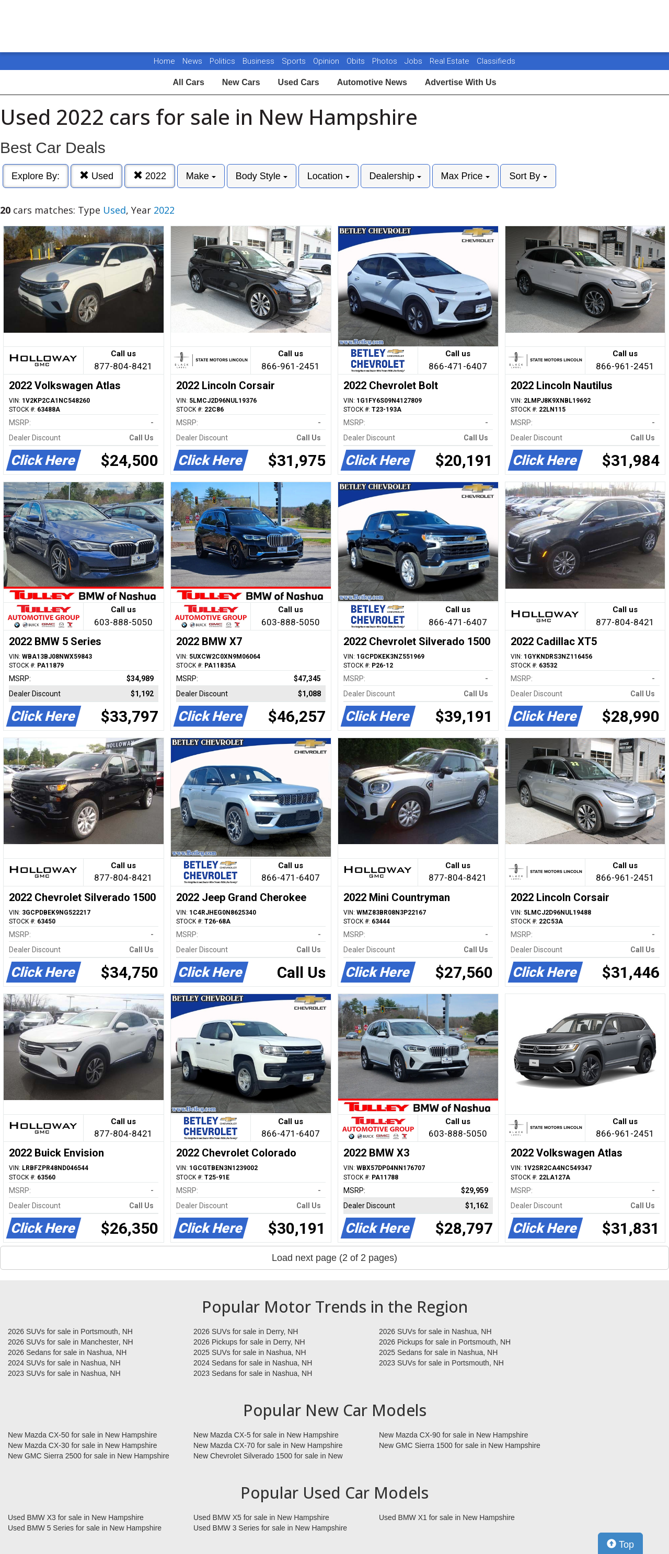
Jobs (414, 61)
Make (201, 176)
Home (164, 61)
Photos (385, 61)
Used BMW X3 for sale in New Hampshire (76, 1517)
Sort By (528, 176)
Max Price (465, 176)
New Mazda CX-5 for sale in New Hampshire (266, 1435)
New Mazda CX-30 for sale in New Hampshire (82, 1445)
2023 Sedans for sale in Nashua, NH (252, 1373)
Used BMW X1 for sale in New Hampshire (447, 1517)
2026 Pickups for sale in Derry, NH (249, 1342)
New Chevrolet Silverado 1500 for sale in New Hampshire (268, 1456)
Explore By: (35, 176)
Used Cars (298, 82)
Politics (222, 61)
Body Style (261, 176)
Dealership (395, 176)
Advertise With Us (461, 82)
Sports (295, 61)
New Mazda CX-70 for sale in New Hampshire (268, 1445)
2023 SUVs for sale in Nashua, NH (64, 1373)
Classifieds (496, 61)
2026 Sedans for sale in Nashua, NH (67, 1352)
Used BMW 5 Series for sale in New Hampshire (85, 1528)
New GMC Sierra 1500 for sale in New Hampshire (459, 1445)
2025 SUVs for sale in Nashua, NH (249, 1352)
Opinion (327, 61)
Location (328, 176)
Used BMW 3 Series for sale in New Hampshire (270, 1528)
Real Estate (450, 61)
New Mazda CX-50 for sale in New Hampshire (82, 1435)
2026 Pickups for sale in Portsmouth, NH (445, 1342)
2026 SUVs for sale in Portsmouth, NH (70, 1331)
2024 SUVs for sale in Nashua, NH (64, 1363)
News (192, 61)
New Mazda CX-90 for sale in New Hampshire (453, 1435)
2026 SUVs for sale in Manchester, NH (70, 1342)
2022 (149, 175)
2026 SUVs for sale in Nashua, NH (435, 1331)
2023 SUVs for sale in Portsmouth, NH (441, 1363)
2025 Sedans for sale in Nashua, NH (438, 1352)
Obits (357, 61)
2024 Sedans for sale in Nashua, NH (252, 1363)
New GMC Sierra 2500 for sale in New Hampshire (88, 1456)
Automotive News (372, 82)
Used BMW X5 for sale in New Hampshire (261, 1517)
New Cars (241, 82)
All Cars (188, 82)
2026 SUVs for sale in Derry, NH (245, 1331)
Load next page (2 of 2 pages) (334, 1258)
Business (259, 61)
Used (96, 175)
